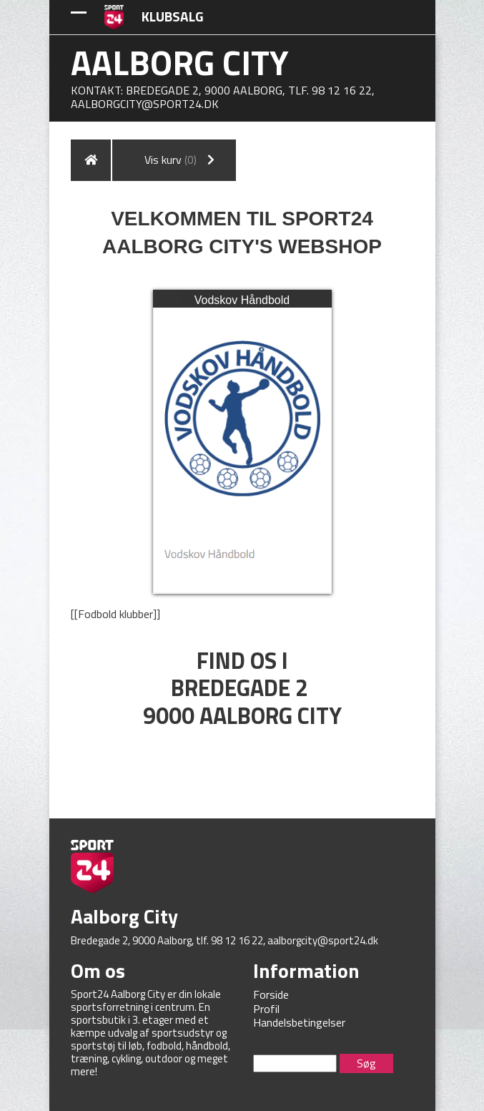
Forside (271, 994)
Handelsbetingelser (299, 1022)
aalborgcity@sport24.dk (145, 103)
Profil (266, 1008)
